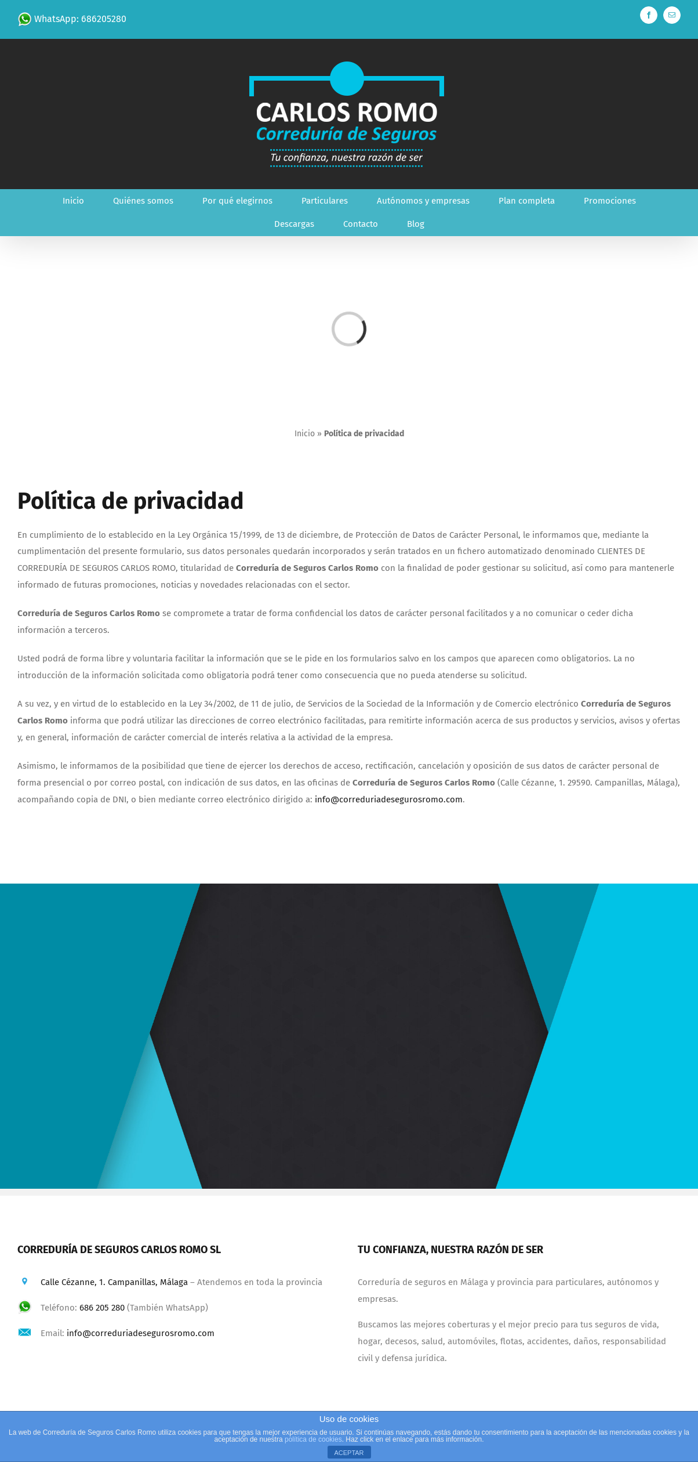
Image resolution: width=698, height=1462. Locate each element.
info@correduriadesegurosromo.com (389, 799)
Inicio (305, 434)
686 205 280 (102, 1307)
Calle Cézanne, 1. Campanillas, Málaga (114, 1282)
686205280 (103, 18)
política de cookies (313, 1439)
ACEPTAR (348, 1452)
